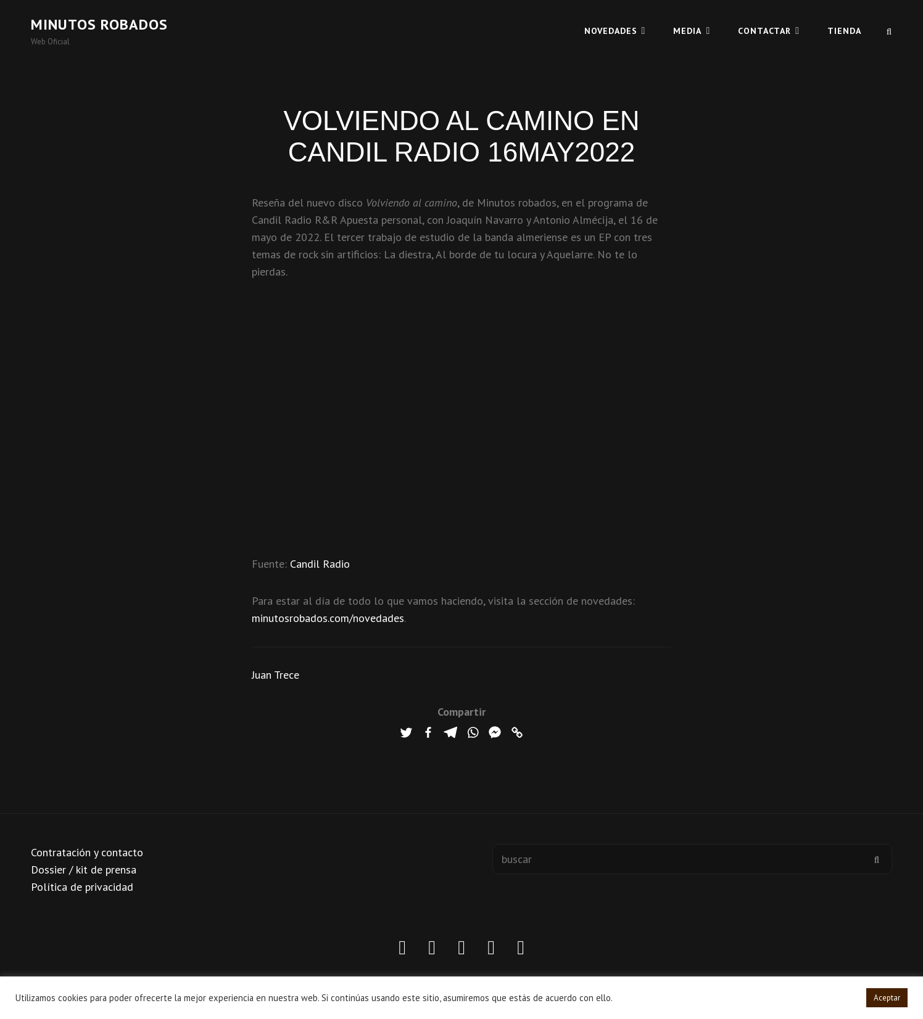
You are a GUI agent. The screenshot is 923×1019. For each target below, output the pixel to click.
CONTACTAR (764, 30)
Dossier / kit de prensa (83, 869)
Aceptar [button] (887, 997)
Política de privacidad (82, 887)
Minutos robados (99, 24)
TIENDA (844, 30)
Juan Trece (275, 675)
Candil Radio (320, 564)
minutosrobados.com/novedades (328, 618)
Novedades (610, 30)
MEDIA (687, 30)
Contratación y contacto (87, 852)
